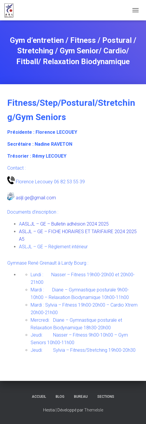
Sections (105, 397)
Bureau (81, 397)
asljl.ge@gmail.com (36, 197)
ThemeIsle (93, 410)
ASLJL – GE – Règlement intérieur (53, 246)
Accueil (39, 397)
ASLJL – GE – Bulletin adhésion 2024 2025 (65, 224)
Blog (60, 397)
